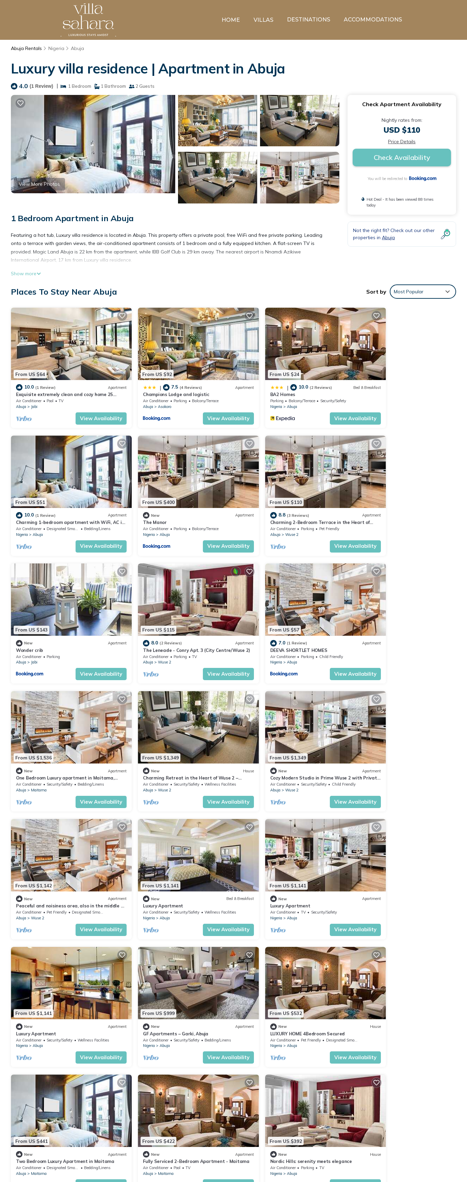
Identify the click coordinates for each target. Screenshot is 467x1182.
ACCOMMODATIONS (373, 20)
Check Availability (402, 157)
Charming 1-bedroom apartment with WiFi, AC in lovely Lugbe (311, 1154)
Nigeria (56, 48)
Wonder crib (255, 505)
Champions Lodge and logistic (162, 386)
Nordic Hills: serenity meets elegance (57, 982)
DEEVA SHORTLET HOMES (44, 624)
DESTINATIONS (308, 20)
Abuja (77, 48)
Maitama (152, 636)
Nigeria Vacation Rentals (48, 1132)
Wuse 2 (150, 517)
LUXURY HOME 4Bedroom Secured (166, 863)
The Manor (28, 505)
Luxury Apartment (149, 743)
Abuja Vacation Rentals (46, 1121)
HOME (231, 20)
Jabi (34, 398)
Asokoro (150, 398)
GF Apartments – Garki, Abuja (48, 863)
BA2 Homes (254, 386)
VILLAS (263, 20)
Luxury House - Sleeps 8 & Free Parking (171, 982)
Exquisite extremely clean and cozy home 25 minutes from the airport (319, 1121)
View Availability (87, 410)
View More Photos (39, 184)
